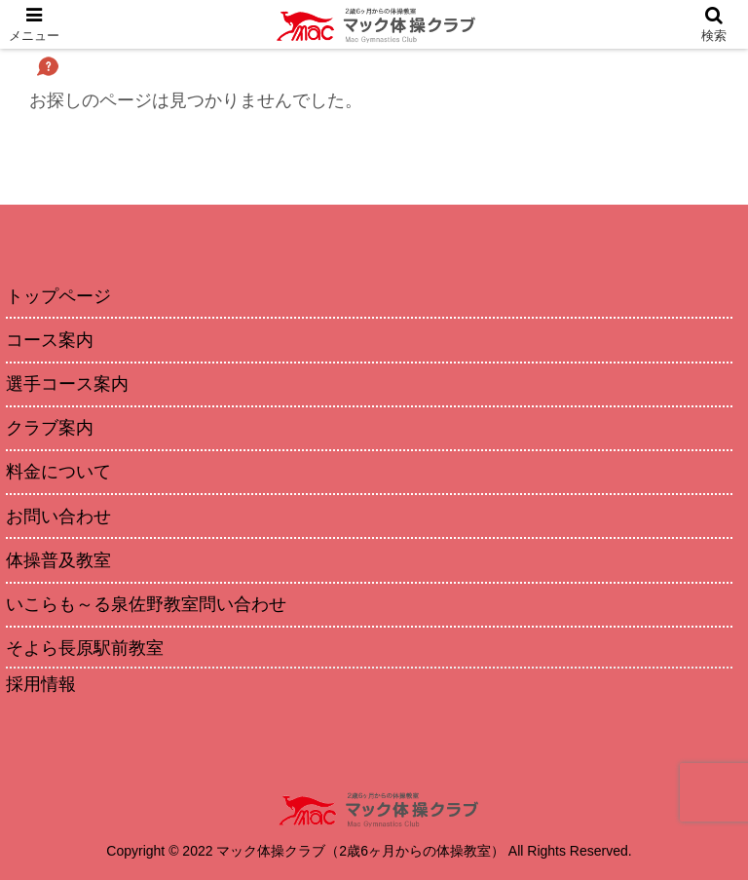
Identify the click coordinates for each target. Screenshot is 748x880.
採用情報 (41, 684)
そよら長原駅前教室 (85, 648)
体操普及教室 (58, 560)
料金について (58, 471)
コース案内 (50, 340)
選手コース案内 (67, 384)
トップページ (58, 296)
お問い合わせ (58, 516)
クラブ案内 (50, 428)
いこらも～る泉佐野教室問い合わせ (146, 604)
